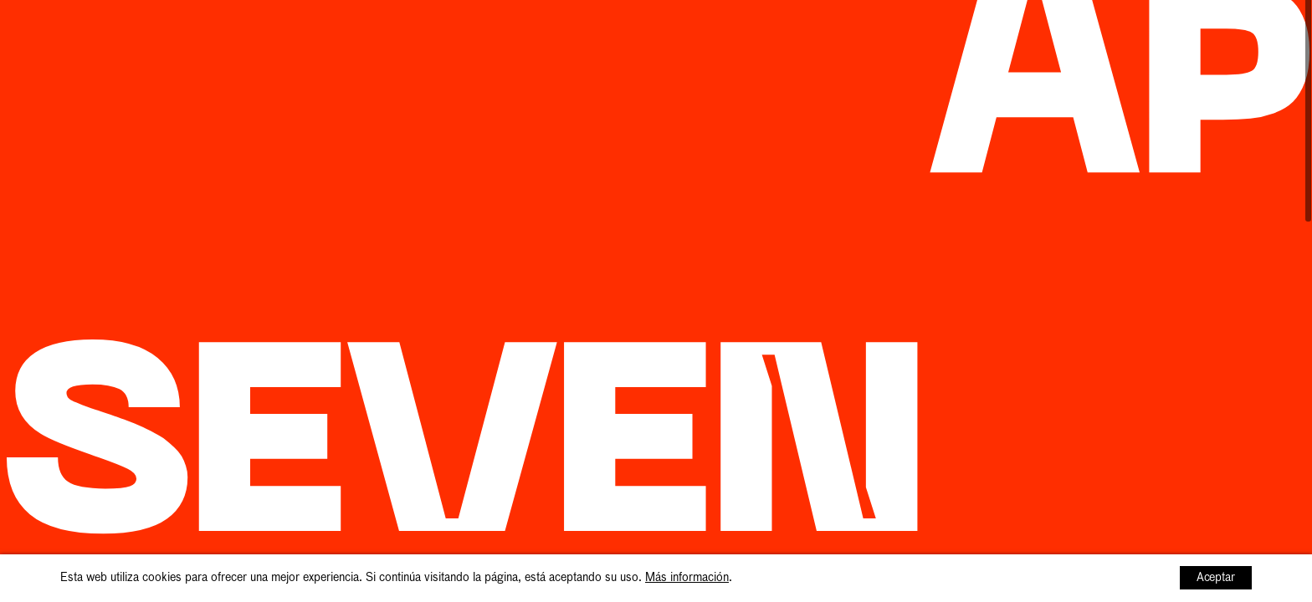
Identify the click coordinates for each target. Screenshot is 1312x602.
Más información (687, 578)
